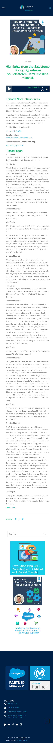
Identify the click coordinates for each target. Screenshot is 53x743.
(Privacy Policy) (22, 740)
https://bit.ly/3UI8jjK (14, 131)
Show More (10, 508)
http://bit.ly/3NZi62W (14, 146)
